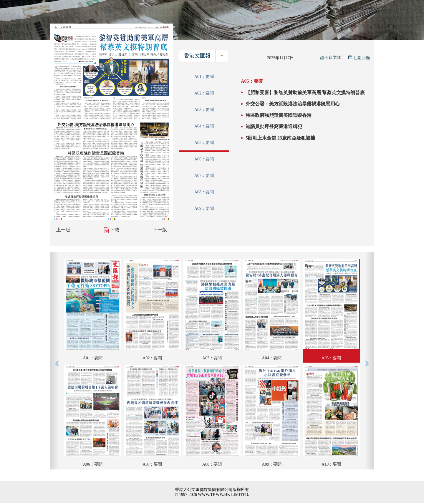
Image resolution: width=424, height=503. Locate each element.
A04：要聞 (204, 126)
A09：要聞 (204, 208)
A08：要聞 (204, 192)
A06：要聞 (204, 159)
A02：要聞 (204, 93)
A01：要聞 (204, 76)
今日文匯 (330, 57)
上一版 (63, 229)
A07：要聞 (204, 175)
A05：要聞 (204, 142)
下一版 (160, 229)
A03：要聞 (204, 109)
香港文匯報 (197, 56)
